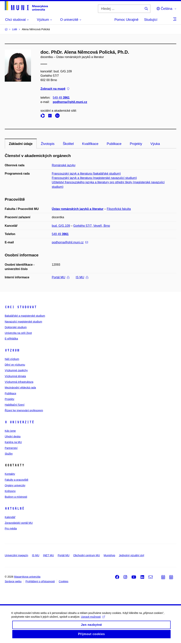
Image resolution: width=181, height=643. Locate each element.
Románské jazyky (63, 165)
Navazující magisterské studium (23, 321)
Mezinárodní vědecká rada (20, 387)
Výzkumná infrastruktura (19, 381)
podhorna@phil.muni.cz (70, 102)
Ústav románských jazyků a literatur (77, 208)
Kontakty (10, 473)
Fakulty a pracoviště (16, 479)
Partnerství (11, 448)
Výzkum (12, 350)
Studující (150, 20)
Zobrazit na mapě (54, 89)
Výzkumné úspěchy (16, 370)
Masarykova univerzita (27, 576)
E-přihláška (11, 338)
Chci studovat (21, 307)
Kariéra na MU (13, 442)
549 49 (61, 97)
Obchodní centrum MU (86, 555)
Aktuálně (14, 508)
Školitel (68, 144)
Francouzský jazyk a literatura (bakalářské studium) (86, 173)
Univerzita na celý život (18, 332)
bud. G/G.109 (61, 225)
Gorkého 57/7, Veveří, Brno (91, 225)
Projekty (136, 144)
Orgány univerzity (15, 485)
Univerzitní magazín (16, 555)
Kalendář (10, 517)
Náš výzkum (12, 359)
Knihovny (10, 491)
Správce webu (13, 581)
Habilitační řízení (14, 404)
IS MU (82, 277)
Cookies (63, 581)
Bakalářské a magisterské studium (25, 315)
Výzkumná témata (15, 376)
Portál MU (60, 277)
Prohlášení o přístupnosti (40, 581)
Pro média (11, 528)
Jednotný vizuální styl (131, 555)
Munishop (109, 555)
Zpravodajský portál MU (19, 522)
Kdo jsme (10, 430)
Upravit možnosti (93, 619)
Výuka (155, 144)
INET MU (48, 555)
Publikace (114, 144)
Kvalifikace (90, 144)
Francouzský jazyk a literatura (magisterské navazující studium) (94, 178)
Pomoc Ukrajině (126, 20)
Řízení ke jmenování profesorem (24, 410)
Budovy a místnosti (16, 496)
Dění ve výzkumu (15, 364)
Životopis (47, 144)
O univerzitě (19, 422)
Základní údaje (21, 144)
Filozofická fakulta (119, 208)
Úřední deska (12, 436)
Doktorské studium (16, 327)
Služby (9, 453)
